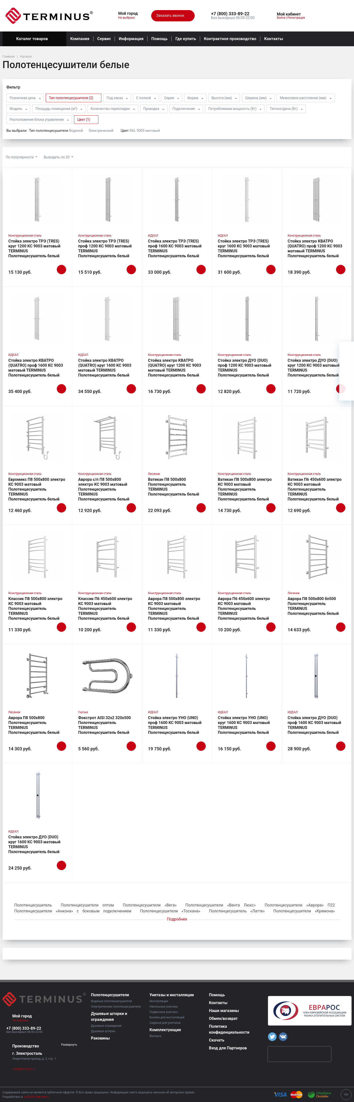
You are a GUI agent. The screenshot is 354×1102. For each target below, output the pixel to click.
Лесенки (154, 474)
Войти (281, 17)
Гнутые (83, 712)
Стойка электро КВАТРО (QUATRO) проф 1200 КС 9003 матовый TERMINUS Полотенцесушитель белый (315, 248)
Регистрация (296, 17)
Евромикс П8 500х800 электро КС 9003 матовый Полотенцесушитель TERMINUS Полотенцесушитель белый (36, 489)
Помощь (159, 38)
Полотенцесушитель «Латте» (237, 911)
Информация (131, 38)
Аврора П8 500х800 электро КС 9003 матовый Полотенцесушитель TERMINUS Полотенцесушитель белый (174, 608)
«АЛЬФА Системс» (36, 1097)
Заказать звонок (173, 16)
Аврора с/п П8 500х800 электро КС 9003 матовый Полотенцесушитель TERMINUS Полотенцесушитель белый (103, 489)
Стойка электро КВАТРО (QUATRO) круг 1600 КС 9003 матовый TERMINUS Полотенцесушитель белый (104, 367)
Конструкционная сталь (25, 235)
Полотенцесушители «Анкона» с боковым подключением (72, 911)
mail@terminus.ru (24, 1069)
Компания (79, 38)
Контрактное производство (230, 38)
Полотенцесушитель (33, 905)
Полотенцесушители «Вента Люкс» (220, 905)
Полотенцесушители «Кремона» (304, 911)
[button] (232, 14)
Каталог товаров (34, 39)
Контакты (273, 38)
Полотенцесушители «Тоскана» (170, 911)
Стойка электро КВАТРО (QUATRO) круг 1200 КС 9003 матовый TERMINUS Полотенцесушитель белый (174, 367)
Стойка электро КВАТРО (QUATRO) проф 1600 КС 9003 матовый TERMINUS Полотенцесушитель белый (35, 367)
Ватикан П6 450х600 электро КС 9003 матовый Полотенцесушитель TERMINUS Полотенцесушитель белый (314, 489)
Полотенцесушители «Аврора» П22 (300, 905)
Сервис (104, 38)
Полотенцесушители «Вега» (150, 905)
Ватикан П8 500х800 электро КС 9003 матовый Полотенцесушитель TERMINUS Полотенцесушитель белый (245, 489)
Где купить (186, 38)
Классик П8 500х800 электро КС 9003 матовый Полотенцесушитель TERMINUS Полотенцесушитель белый (35, 608)
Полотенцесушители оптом (87, 905)
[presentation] (299, 1054)
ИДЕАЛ (153, 235)
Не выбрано (128, 17)
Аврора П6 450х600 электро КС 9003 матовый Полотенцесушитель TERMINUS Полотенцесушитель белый (244, 608)
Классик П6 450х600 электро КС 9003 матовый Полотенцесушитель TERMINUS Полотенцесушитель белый (105, 608)
